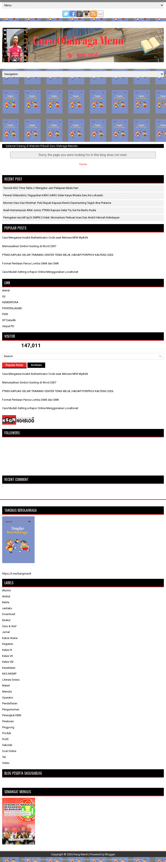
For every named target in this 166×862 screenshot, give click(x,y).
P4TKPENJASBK (12, 308)
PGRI (5, 314)
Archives (36, 365)
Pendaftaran (9, 703)
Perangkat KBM (11, 715)
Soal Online (9, 751)
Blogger (110, 854)
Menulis (7, 691)
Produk (6, 733)
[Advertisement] (83, 109)
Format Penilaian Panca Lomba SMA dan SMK (30, 263)
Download (8, 614)
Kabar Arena (10, 638)
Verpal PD (8, 326)
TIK (4, 757)
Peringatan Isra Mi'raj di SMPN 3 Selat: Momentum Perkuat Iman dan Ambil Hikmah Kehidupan (61, 217)
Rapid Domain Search (132, 859)
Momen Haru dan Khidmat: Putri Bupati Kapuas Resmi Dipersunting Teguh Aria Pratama (57, 202)
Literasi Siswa (10, 679)
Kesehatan (8, 667)
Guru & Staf (9, 626)
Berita (5, 602)
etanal (6, 290)
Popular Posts (14, 365)
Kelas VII (7, 656)
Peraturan (8, 721)
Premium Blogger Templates (101, 859)
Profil (5, 739)
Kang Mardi (80, 854)
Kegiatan (7, 643)
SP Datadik (9, 320)
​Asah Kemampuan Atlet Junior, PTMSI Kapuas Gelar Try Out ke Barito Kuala (49, 210)
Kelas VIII (7, 661)
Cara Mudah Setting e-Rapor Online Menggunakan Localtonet (40, 271)
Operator (7, 697)
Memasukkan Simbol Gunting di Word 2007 (29, 246)
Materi (6, 685)
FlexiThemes (40, 859)
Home (83, 164)
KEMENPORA (10, 302)
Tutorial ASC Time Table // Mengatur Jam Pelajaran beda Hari (40, 188)
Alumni (6, 590)
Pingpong (8, 727)
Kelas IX (7, 650)
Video (6, 763)
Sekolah (7, 745)
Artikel (6, 596)
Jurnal (6, 632)
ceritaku (7, 608)
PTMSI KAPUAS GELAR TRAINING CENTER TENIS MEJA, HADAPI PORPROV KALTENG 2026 (57, 254)
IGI (3, 296)
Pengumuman (10, 709)
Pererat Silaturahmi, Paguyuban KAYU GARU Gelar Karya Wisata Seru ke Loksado (53, 195)
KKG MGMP (9, 673)
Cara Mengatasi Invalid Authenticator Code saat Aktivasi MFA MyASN (45, 237)
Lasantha (77, 859)
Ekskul (6, 620)
